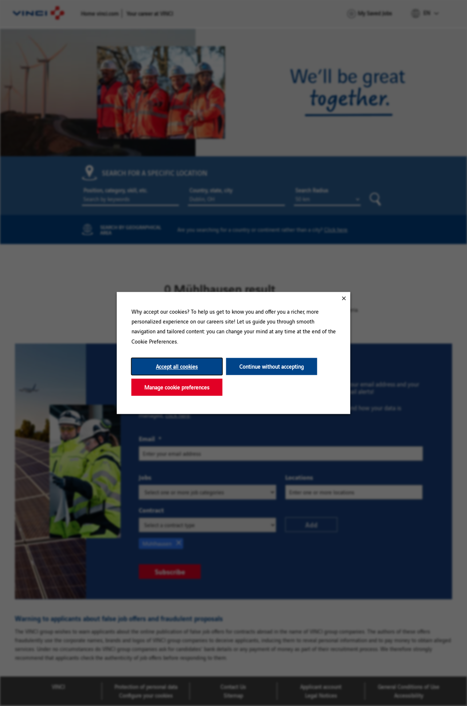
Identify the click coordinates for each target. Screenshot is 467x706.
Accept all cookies (177, 366)
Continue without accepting (271, 366)
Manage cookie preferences (176, 387)
